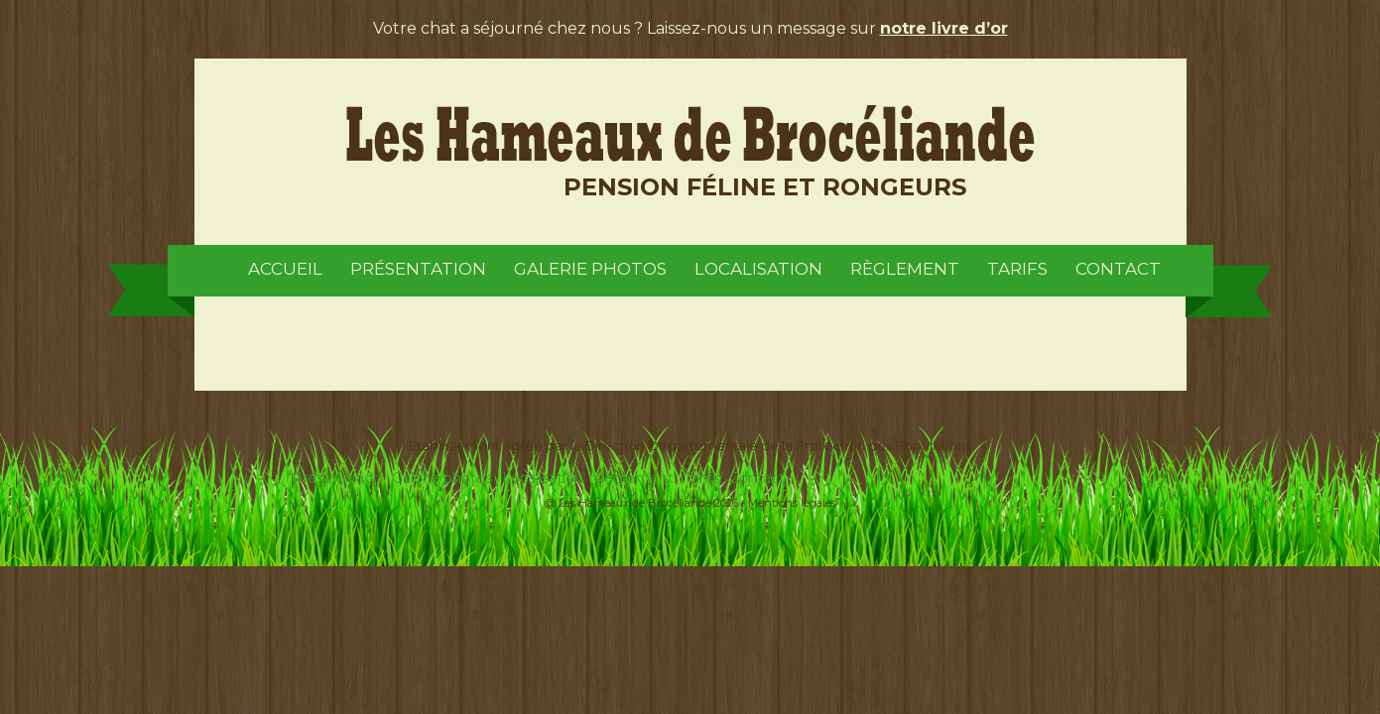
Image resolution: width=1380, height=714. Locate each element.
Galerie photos (590, 269)
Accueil (285, 269)
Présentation (418, 269)
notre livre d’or (944, 28)
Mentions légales (792, 503)
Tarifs (1017, 269)
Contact (1118, 269)
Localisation (758, 269)
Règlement (904, 269)
